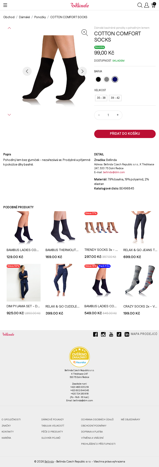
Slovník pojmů (50, 438)
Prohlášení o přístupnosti (98, 444)
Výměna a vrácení (92, 438)
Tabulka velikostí (52, 426)
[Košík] (153, 5)
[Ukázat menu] (5, 5)
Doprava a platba (92, 432)
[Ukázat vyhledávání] (139, 5)
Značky (6, 426)
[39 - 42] (115, 98)
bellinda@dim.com (114, 172)
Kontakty (8, 432)
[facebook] (95, 336)
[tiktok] (119, 336)
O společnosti (11, 419)
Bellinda (49, 461)
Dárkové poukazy (52, 419)
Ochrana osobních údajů (97, 419)
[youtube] (111, 336)
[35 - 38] (101, 98)
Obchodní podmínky (93, 426)
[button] (9, 28)
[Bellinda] (79, 5)
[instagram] (103, 336)
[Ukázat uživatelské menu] (146, 5)
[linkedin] (127, 336)
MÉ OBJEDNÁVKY (130, 419)
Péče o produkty (52, 432)
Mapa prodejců (144, 334)
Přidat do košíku (125, 133)
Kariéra (6, 438)
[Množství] (108, 115)
